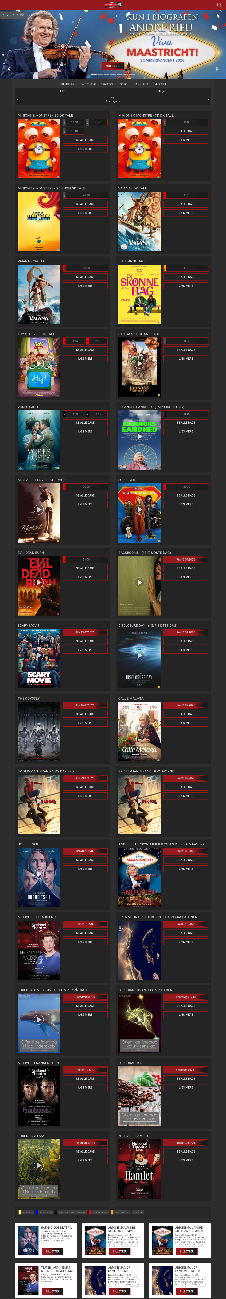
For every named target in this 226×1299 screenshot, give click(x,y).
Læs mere (85, 149)
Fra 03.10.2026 (186, 924)
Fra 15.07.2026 (186, 559)
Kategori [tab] (161, 91)
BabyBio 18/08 (85, 851)
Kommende (88, 83)
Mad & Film (161, 83)
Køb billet (113, 66)
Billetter (53, 1251)
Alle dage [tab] (113, 100)
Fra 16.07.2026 (85, 705)
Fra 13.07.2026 (85, 632)
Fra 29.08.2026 (186, 851)
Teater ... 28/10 (85, 1070)
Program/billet (66, 83)
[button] (9, 68)
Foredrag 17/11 (85, 1142)
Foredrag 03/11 (186, 1070)
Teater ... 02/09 (85, 924)
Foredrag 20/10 (186, 997)
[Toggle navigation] (7, 5)
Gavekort (107, 83)
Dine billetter (141, 83)
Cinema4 (107, 5)
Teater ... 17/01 (186, 1142)
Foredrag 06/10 (85, 997)
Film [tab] (62, 91)
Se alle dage (85, 140)
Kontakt (123, 83)
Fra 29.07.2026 (85, 778)
